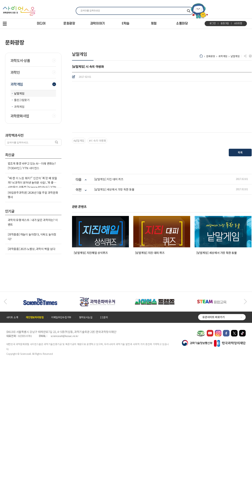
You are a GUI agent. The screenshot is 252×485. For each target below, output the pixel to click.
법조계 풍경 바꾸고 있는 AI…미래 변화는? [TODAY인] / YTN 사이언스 (32, 165)
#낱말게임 (78, 262)
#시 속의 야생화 (97, 262)
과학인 (15, 72)
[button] (5, 423)
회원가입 (225, 23)
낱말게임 (235, 56)
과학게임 (222, 56)
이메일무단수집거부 (61, 439)
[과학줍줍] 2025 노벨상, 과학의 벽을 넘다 (31, 249)
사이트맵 (238, 23)
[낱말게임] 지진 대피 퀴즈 (108, 301)
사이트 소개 (12, 439)
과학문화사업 (20, 116)
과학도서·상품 (20, 60)
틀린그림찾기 (22, 100)
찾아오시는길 (85, 439)
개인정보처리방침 (34, 439)
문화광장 (210, 56)
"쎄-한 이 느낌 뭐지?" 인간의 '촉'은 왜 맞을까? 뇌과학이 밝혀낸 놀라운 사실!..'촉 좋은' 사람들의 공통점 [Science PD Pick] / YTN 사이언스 (32, 185)
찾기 (188, 11)
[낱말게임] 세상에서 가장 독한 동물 (114, 311)
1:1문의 (104, 439)
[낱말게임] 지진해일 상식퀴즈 (91, 374)
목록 (240, 274)
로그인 (213, 23)
